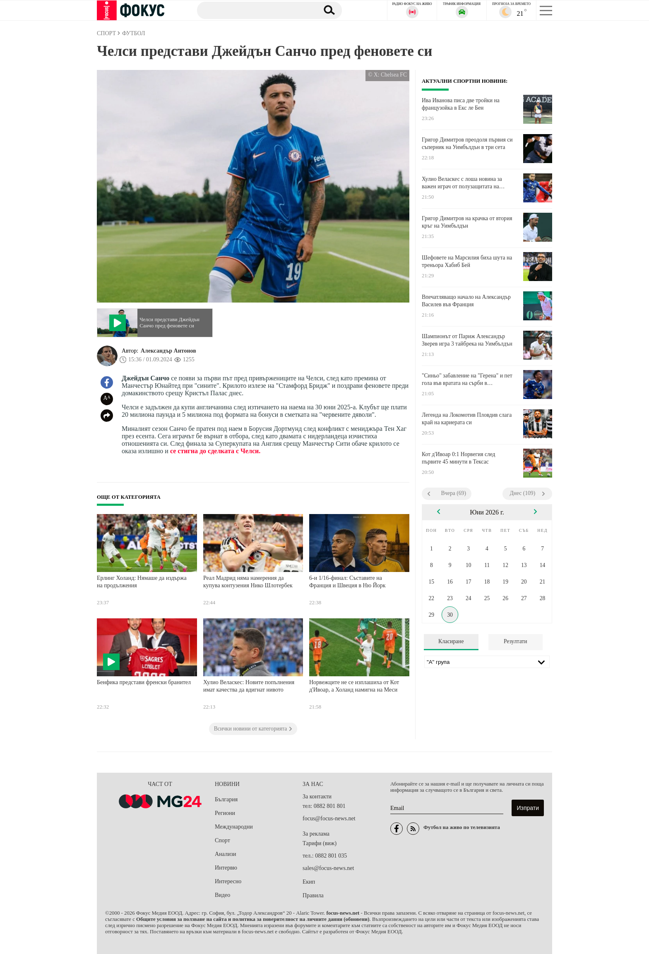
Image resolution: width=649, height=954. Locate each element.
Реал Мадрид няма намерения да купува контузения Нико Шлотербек (248, 582)
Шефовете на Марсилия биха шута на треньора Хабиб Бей (467, 261)
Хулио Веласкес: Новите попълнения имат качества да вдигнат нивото (248, 686)
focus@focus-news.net (329, 818)
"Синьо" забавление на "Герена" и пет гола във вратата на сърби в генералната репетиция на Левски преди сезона (467, 379)
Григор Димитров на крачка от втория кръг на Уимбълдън (467, 222)
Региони (225, 813)
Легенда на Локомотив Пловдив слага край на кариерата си (467, 418)
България (226, 799)
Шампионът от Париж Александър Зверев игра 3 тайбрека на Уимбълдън (467, 340)
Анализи (225, 854)
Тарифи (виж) (320, 843)
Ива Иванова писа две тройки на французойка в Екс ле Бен (461, 104)
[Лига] (487, 662)
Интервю (226, 868)
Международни (234, 827)
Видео (222, 895)
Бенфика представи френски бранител (144, 682)
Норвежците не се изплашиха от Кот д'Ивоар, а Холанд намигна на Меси (354, 686)
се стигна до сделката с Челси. (215, 450)
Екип (309, 882)
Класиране (451, 641)
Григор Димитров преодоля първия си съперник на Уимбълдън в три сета (467, 143)
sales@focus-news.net (328, 868)
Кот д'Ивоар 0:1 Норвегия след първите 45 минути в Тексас (458, 458)
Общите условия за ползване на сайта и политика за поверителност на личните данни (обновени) (252, 919)
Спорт (222, 840)
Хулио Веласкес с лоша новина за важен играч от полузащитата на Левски (462, 183)
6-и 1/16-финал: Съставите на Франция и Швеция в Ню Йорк (347, 582)
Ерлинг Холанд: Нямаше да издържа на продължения (142, 582)
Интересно (228, 881)
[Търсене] (254, 9)
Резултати (515, 641)
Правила (313, 895)
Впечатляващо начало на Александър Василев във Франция (466, 301)
